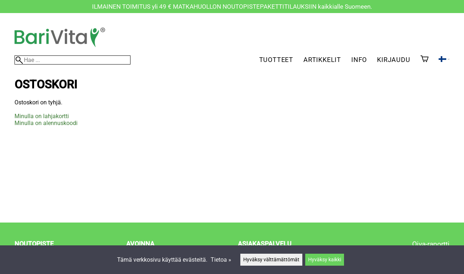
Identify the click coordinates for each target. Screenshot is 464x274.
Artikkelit (322, 59)
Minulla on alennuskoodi (46, 123)
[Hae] (72, 60)
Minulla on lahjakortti (41, 116)
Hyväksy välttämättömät (271, 260)
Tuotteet (276, 59)
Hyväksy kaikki (324, 260)
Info (359, 59)
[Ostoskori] (424, 59)
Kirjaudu (393, 59)
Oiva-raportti (431, 244)
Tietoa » (221, 259)
